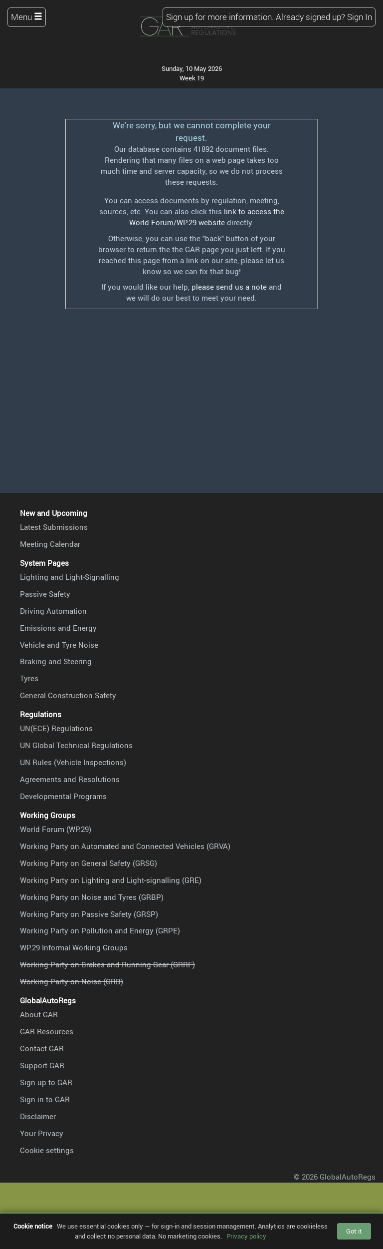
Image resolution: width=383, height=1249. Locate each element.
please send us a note (229, 287)
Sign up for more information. (220, 16)
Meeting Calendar (50, 544)
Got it (354, 1231)
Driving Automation (53, 611)
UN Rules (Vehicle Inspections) (73, 762)
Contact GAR (42, 1048)
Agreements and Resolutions (70, 779)
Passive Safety (45, 594)
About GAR (39, 1014)
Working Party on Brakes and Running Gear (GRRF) (107, 964)
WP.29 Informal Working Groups (74, 947)
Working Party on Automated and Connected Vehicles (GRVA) (125, 846)
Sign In (359, 16)
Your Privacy (41, 1133)
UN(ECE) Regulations (56, 728)
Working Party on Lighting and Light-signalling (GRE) (110, 880)
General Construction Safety (68, 695)
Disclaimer (38, 1116)
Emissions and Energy (58, 628)
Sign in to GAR (45, 1099)
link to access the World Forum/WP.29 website (206, 216)
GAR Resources (46, 1031)
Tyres (29, 678)
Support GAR (42, 1065)
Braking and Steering (56, 661)
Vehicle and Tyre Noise (59, 645)
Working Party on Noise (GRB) (71, 981)
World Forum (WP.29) (55, 829)
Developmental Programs (63, 796)
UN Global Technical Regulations (76, 745)
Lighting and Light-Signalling (69, 577)
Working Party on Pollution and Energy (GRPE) (100, 930)
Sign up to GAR (46, 1082)
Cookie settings (47, 1150)
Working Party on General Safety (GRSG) (88, 863)
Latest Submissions (54, 527)
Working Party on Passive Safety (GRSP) (89, 914)
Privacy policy (246, 1236)
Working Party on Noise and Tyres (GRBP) (92, 897)
